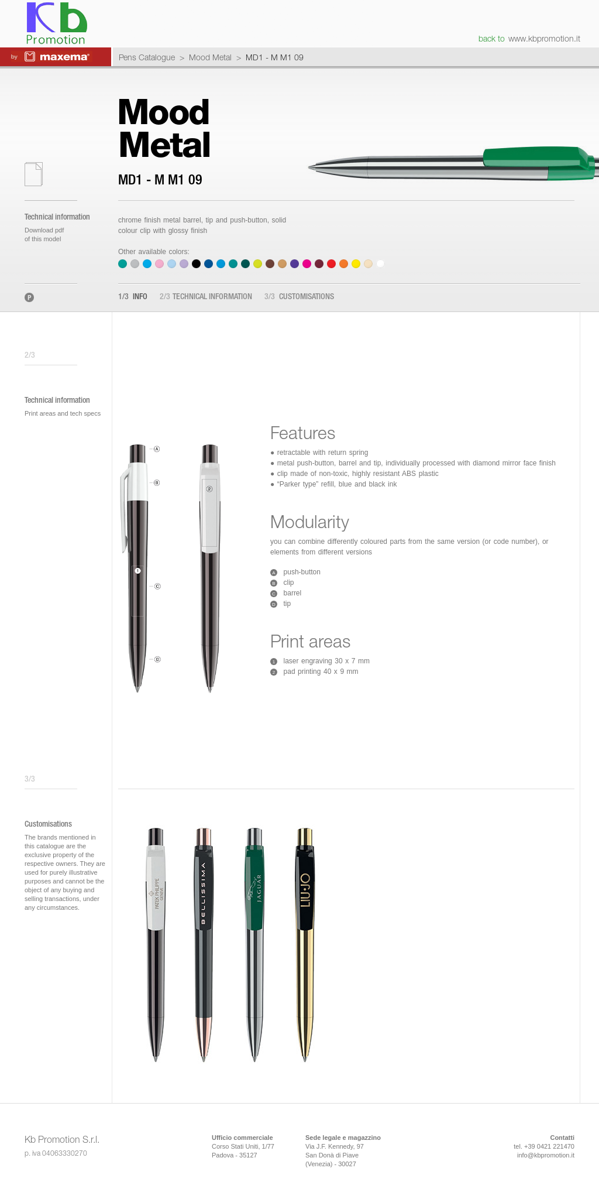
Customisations (299, 297)
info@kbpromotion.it (545, 1155)
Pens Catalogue (147, 57)
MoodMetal (164, 128)
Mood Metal (210, 57)
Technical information (206, 297)
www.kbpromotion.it (544, 38)
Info (132, 297)
